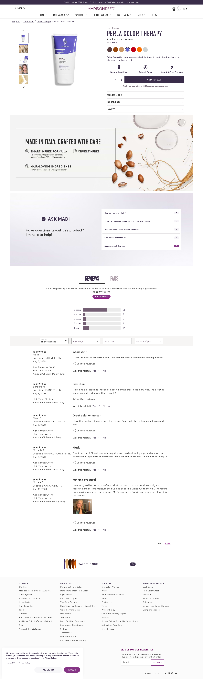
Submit (157, 662)
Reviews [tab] (95, 278)
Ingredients (24, 602)
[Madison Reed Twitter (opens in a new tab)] (165, 673)
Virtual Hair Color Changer (156, 606)
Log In (184, 9)
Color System (25, 594)
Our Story (23, 587)
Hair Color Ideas (151, 598)
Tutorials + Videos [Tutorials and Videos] (110, 587)
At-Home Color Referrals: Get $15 (35, 621)
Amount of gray (144, 341)
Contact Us (107, 602)
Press (104, 590)
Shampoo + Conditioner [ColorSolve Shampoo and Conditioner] (72, 625)
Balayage (147, 602)
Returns (105, 617)
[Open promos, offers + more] (173, 8)
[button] (120, 39)
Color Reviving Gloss (70, 610)
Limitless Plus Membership (73, 640)
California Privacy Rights (114, 613)
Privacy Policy (108, 610)
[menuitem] (155, 15)
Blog (21, 625)
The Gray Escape (68, 602)
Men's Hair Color (68, 636)
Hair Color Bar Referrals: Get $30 (35, 617)
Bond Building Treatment (72, 621)
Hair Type (109, 341)
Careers (23, 613)
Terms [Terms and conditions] (104, 606)
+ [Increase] (121, 80)
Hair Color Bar (26, 606)
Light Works (66, 594)
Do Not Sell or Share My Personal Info (120, 621)
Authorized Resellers (112, 625)
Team (22, 610)
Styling (63, 629)
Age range (78, 341)
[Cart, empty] (178, 8)
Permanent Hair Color (71, 587)
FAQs (104, 598)
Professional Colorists (29, 598)
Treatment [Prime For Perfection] (65, 617)
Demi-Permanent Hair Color (74, 590)
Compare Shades (151, 610)
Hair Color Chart (151, 590)
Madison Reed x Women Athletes (35, 590)
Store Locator (108, 629)
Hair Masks (65, 613)
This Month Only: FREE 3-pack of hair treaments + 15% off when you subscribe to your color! (102, 2)
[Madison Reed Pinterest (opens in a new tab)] (169, 673)
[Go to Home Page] (101, 8)
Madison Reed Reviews (113, 594)
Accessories (66, 632)
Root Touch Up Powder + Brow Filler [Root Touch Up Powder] (77, 606)
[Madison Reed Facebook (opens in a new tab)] (162, 673)
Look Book (148, 587)
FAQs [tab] (117, 278)
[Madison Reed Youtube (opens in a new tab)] (176, 673)
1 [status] (115, 80)
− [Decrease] (110, 80)
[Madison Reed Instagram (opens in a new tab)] (172, 673)
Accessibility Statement (30, 629)
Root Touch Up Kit (69, 598)
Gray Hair (147, 594)
